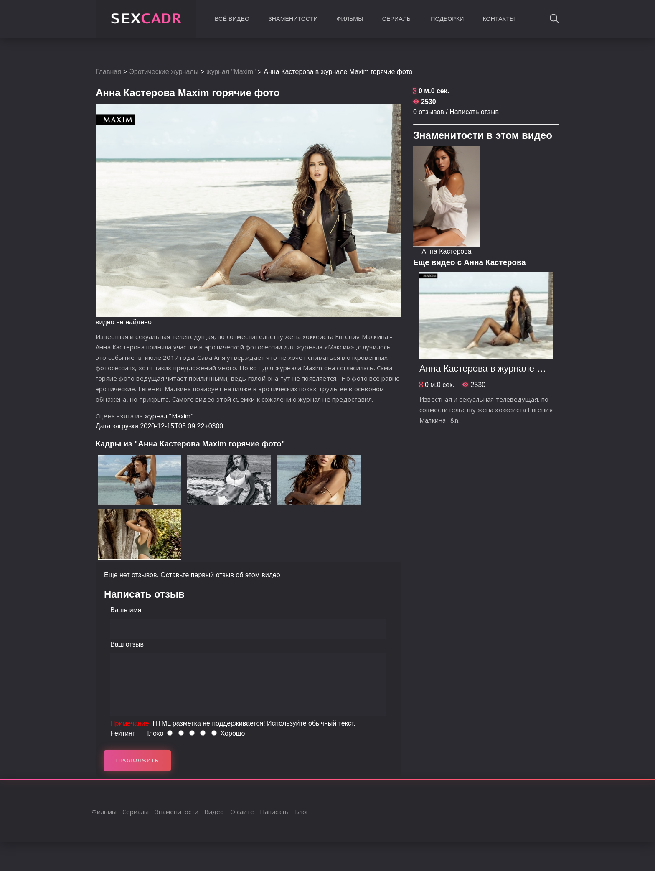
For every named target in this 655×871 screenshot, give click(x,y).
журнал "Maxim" (231, 71)
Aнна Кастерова (447, 251)
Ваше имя (125, 610)
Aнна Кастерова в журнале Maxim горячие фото (521, 368)
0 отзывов (428, 111)
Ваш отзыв (127, 644)
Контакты (498, 18)
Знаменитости (293, 18)
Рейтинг (122, 733)
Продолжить (137, 760)
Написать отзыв (474, 111)
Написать (274, 811)
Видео (214, 811)
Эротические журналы (163, 71)
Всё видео (232, 18)
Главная (108, 71)
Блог (302, 811)
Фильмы (350, 18)
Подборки (447, 18)
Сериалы (397, 18)
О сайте (242, 811)
